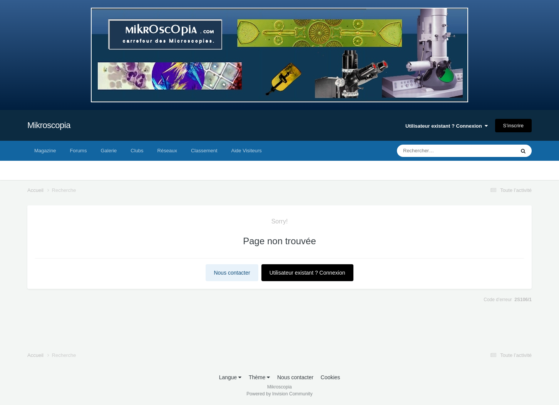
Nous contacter (232, 273)
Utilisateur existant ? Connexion (446, 126)
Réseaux (167, 150)
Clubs (137, 150)
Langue (230, 377)
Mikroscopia (48, 125)
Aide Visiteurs (246, 150)
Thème (259, 377)
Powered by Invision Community (279, 394)
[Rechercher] (435, 151)
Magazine (45, 150)
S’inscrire (513, 125)
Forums (78, 150)
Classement (204, 150)
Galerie (108, 150)
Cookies (330, 377)
